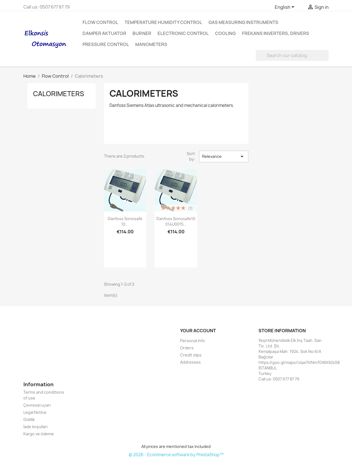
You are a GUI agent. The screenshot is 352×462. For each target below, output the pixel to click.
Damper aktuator (104, 33)
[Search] (292, 55)
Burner (142, 33)
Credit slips (191, 355)
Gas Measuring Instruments (243, 22)
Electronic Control (183, 33)
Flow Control (100, 22)
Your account (198, 331)
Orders (187, 347)
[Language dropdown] (285, 7)
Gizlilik (29, 419)
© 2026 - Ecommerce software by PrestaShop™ (176, 455)
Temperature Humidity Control (163, 22)
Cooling (225, 33)
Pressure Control (105, 44)
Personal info (192, 340)
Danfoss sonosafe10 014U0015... (175, 221)
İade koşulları (35, 426)
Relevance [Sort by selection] (223, 156)
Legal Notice (34, 412)
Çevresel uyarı (37, 405)
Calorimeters (58, 93)
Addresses (190, 362)
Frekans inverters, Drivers (275, 33)
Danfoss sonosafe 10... (125, 221)
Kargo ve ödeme (38, 433)
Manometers (151, 44)
